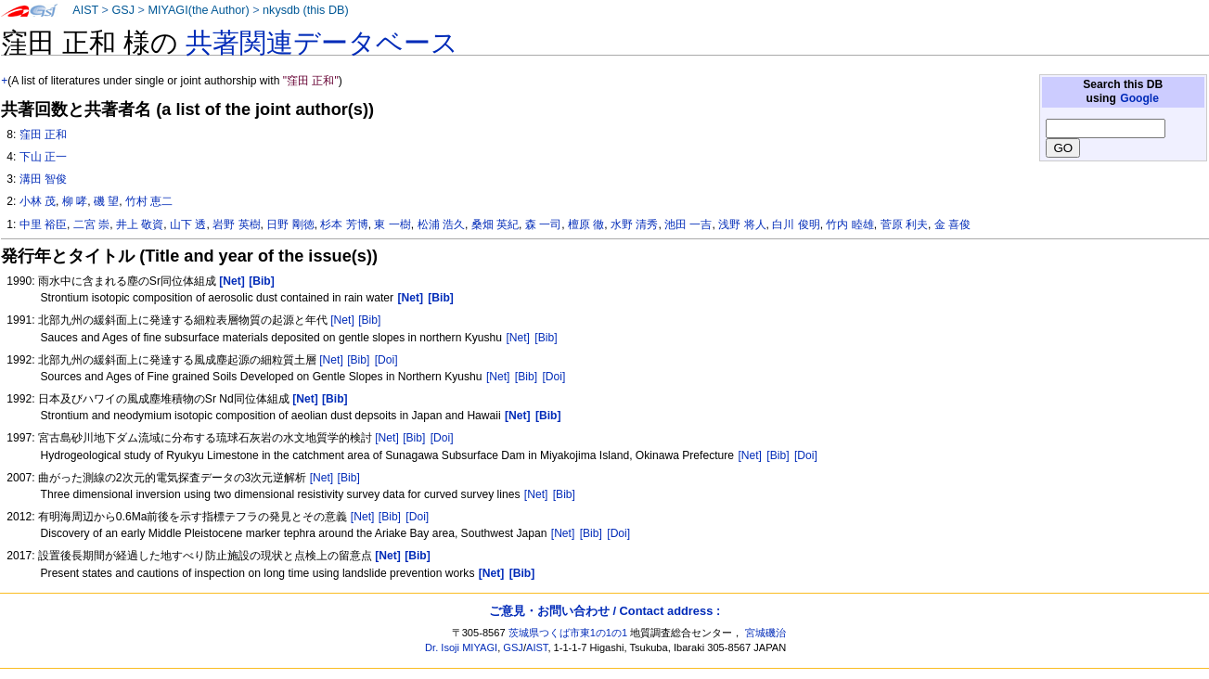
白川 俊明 (795, 224)
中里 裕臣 (43, 224)
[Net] (342, 320)
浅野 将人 (741, 224)
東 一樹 (392, 224)
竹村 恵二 (149, 201)
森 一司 (543, 224)
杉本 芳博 (343, 224)
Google (1139, 98)
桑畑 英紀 (495, 224)
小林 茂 (37, 201)
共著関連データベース (322, 43)
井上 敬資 (139, 224)
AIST (85, 10)
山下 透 (188, 224)
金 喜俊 (952, 224)
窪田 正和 (43, 134)
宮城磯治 (765, 632)
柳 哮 (74, 201)
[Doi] (386, 359)
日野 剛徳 (290, 224)
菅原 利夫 (904, 224)
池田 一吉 (688, 224)
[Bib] (369, 320)
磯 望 (106, 201)
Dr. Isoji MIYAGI (461, 647)
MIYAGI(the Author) (198, 10)
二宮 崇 (91, 224)
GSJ (123, 10)
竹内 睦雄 (849, 224)
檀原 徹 (586, 224)
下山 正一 (43, 156)
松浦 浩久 (441, 224)
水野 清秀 (634, 224)
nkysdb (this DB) (306, 10)
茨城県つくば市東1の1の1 (568, 632)
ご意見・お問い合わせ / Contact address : (604, 611)
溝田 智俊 (43, 179)
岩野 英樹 (236, 224)
